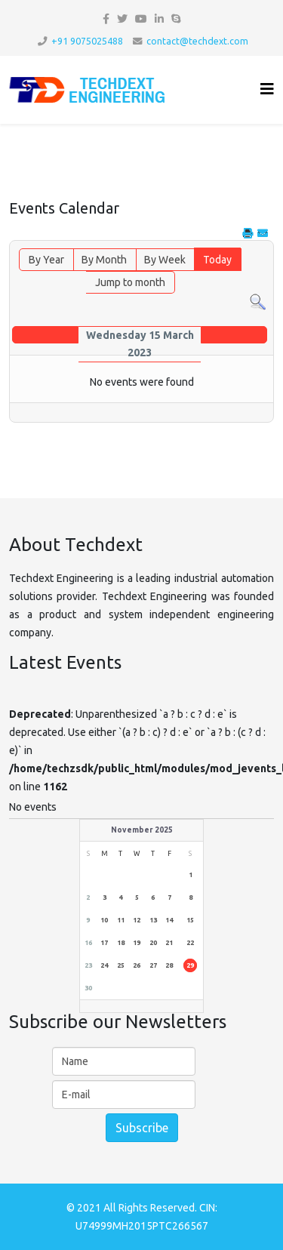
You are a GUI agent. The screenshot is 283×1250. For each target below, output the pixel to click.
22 (190, 943)
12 (136, 920)
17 (104, 943)
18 (121, 943)
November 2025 (142, 830)
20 (153, 943)
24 (104, 965)
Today (217, 260)
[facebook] (106, 19)
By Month (104, 260)
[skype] (175, 19)
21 (169, 943)
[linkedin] (159, 19)
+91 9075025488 (87, 40)
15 (190, 920)
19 (136, 943)
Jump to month (130, 282)
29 (190, 965)
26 (136, 965)
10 (104, 920)
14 (169, 920)
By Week (165, 260)
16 (88, 943)
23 (88, 965)
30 (88, 988)
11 (121, 920)
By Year (46, 260)
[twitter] (122, 19)
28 (169, 965)
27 (153, 965)
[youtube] (141, 19)
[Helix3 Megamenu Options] (267, 89)
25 (121, 965)
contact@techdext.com (197, 40)
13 (153, 920)
